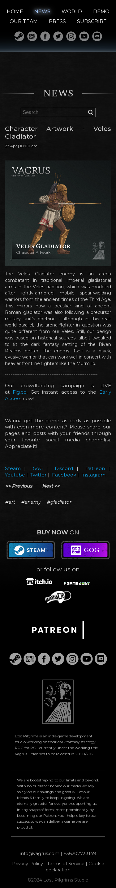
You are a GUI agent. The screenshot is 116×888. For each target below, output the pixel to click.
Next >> (51, 486)
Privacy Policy (27, 863)
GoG (38, 468)
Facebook (64, 475)
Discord (64, 468)
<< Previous (18, 486)
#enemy (31, 502)
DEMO (101, 11)
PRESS (57, 21)
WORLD (72, 11)
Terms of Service (65, 863)
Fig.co (20, 392)
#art (10, 502)
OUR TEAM (24, 21)
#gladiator (59, 502)
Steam (13, 468)
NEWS (42, 11)
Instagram (93, 475)
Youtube (15, 475)
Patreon (95, 468)
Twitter (38, 475)
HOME (15, 11)
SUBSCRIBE (92, 21)
